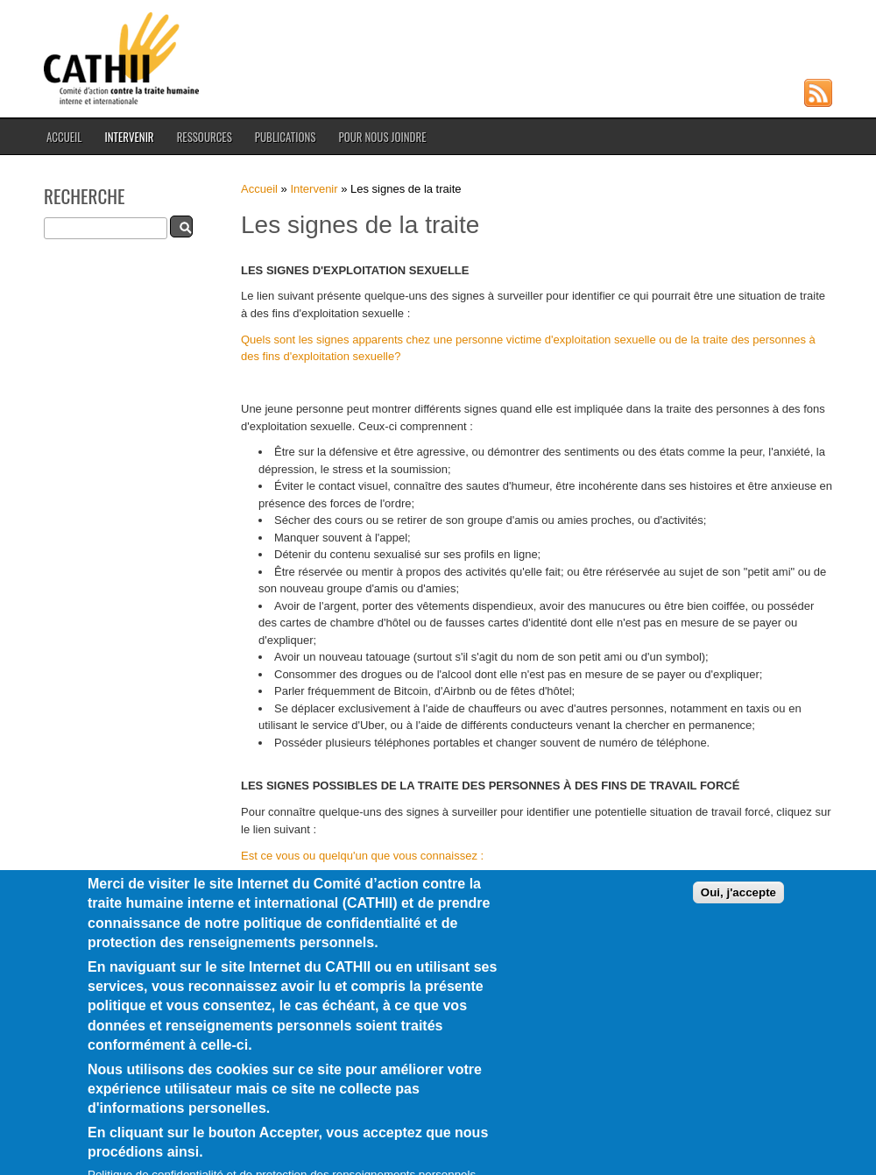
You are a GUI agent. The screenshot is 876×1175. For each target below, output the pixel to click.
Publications (285, 136)
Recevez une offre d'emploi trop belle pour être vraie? (409, 881)
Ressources (204, 136)
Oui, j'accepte (738, 913)
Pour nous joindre (382, 136)
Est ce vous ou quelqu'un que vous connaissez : (362, 855)
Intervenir (128, 136)
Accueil (63, 136)
